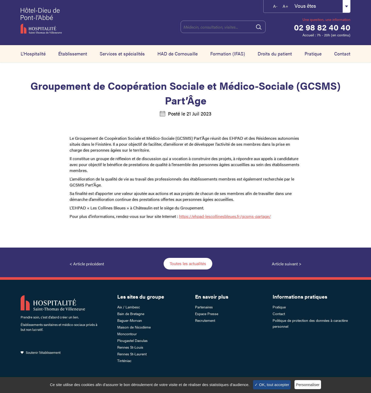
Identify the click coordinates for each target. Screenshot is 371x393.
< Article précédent (87, 264)
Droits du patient (275, 53)
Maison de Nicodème (134, 327)
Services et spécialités (122, 53)
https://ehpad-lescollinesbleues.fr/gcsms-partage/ (225, 216)
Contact (342, 53)
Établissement (72, 53)
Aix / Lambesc (128, 306)
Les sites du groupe (140, 296)
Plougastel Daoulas (132, 340)
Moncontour (127, 333)
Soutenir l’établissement (43, 352)
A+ (285, 6)
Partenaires (204, 306)
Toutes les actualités (188, 263)
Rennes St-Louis (130, 347)
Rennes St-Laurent (132, 353)
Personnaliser (308, 384)
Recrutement (205, 320)
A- (275, 6)
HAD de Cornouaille (177, 53)
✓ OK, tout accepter (272, 384)
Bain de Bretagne (130, 313)
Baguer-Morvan (129, 320)
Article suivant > (286, 264)
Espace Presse (206, 313)
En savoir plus (211, 296)
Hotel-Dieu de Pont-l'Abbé (66, 20)
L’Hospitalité (33, 53)
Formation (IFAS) (227, 53)
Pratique (313, 53)
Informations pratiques (300, 296)
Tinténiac (124, 360)
